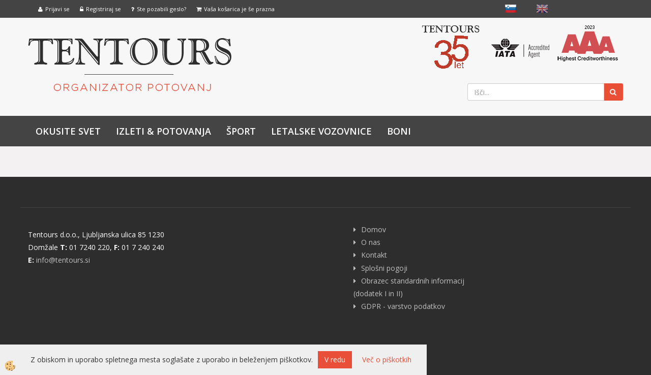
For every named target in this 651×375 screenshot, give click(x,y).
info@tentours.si (63, 260)
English (542, 9)
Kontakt (374, 255)
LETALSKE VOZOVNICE (321, 131)
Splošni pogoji (384, 268)
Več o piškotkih (386, 359)
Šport (241, 131)
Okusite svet (68, 131)
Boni (399, 131)
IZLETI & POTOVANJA (163, 131)
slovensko (510, 9)
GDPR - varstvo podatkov (403, 306)
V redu (334, 359)
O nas (370, 242)
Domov (373, 229)
